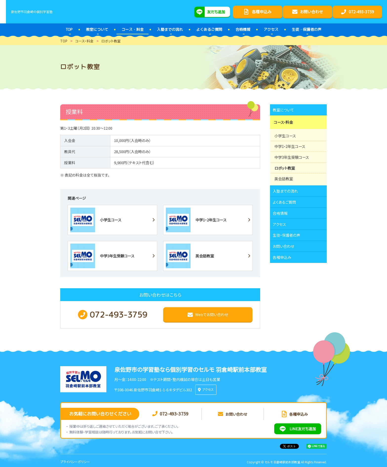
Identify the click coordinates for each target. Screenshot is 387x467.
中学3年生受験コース (292, 164)
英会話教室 (284, 186)
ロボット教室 (285, 175)
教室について (285, 111)
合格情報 (282, 227)
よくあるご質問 (286, 214)
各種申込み (284, 282)
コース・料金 (284, 126)
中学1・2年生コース (291, 153)
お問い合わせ (285, 268)
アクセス (281, 241)
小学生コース (285, 142)
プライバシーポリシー (75, 459)
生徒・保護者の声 (289, 254)
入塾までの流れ (287, 200)
